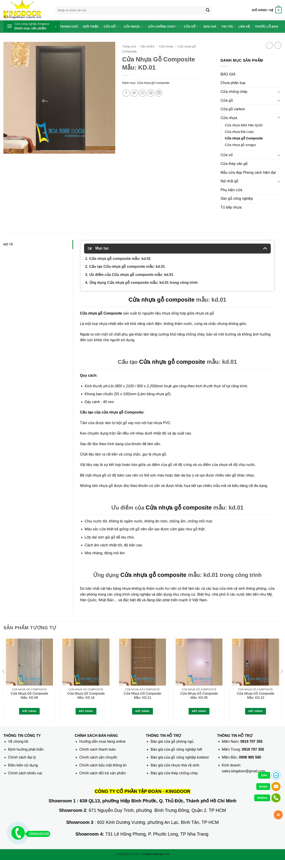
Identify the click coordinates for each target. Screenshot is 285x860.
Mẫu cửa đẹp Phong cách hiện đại (248, 172)
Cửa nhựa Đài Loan (239, 132)
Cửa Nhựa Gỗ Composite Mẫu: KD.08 (29, 696)
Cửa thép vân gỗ (234, 164)
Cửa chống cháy (163, 26)
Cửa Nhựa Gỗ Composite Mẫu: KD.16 (86, 696)
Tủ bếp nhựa (231, 207)
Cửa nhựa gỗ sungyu (240, 145)
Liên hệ (244, 26)
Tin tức (227, 26)
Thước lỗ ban (266, 26)
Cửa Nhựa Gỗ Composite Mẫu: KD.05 (199, 696)
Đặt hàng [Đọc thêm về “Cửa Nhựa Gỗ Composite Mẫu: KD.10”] (256, 711)
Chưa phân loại (233, 83)
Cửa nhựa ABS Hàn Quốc (244, 125)
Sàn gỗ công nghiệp (237, 198)
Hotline (262, 797)
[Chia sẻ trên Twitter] (134, 93)
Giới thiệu (91, 26)
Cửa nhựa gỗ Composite (153, 83)
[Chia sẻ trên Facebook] (126, 93)
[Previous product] (277, 45)
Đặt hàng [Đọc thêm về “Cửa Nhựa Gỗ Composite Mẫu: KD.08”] (29, 711)
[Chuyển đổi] (279, 91)
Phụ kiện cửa (231, 190)
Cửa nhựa (133, 26)
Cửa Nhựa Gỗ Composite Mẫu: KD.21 (142, 696)
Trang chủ (69, 26)
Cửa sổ (191, 26)
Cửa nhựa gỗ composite (161, 299)
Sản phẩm (147, 46)
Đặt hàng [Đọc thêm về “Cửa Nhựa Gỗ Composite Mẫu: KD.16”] (86, 711)
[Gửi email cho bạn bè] (142, 93)
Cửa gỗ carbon (233, 109)
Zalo (264, 775)
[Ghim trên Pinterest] (150, 93)
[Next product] (269, 45)
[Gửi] (208, 10)
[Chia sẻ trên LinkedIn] (159, 93)
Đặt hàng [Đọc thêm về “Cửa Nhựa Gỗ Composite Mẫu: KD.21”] (142, 711)
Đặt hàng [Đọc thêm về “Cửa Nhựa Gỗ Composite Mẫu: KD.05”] (199, 711)
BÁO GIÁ (228, 74)
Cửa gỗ (111, 26)
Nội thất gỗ (230, 181)
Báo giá (210, 26)
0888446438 (37, 834)
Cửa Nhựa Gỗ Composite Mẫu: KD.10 (255, 696)
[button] (267, 10)
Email (263, 786)
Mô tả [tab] (8, 244)
